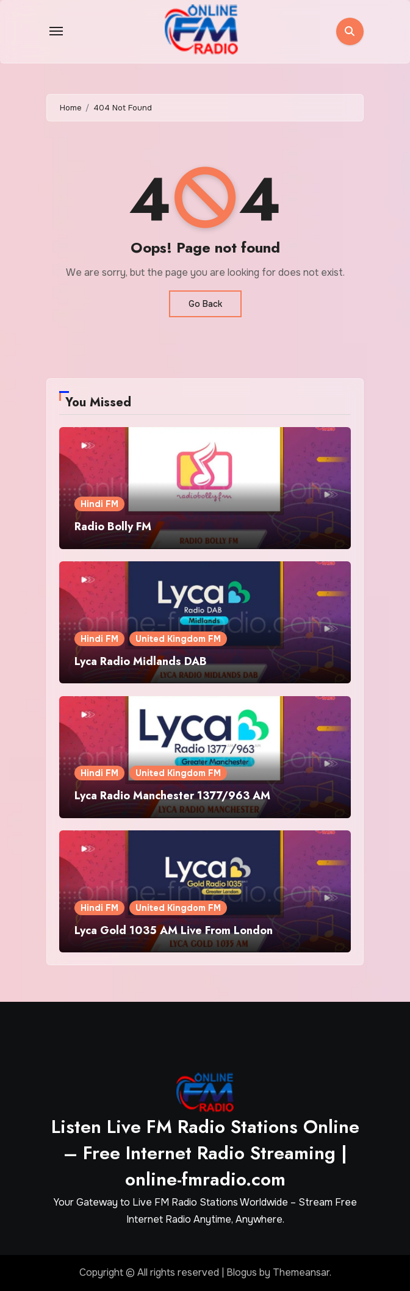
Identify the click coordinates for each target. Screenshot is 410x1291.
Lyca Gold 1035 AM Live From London (173, 930)
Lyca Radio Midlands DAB (140, 661)
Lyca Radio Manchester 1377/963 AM (172, 796)
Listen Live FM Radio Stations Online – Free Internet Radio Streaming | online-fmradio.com (205, 1152)
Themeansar (301, 1272)
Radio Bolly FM (112, 526)
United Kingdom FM (178, 638)
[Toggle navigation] (56, 31)
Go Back (205, 303)
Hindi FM (99, 503)
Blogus (241, 1272)
